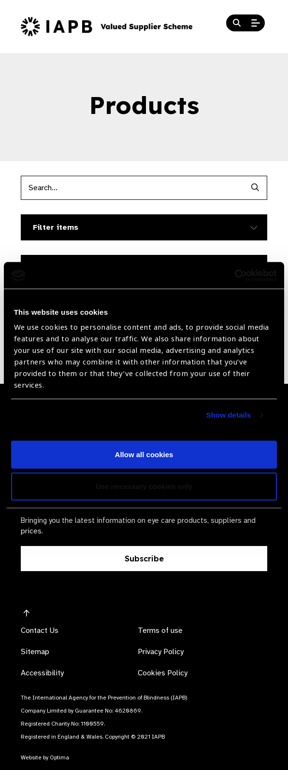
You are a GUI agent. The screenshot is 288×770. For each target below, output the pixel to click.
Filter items (55, 227)
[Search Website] (237, 23)
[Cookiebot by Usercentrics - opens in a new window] (234, 275)
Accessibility (42, 673)
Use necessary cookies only (144, 486)
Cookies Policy (162, 673)
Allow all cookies (144, 454)
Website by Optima (45, 757)
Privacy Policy (161, 652)
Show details (228, 415)
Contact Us (39, 630)
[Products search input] (132, 188)
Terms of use (160, 630)
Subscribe (144, 558)
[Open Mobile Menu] (255, 23)
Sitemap (35, 652)
